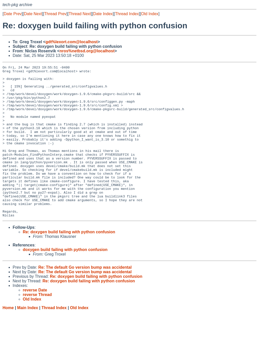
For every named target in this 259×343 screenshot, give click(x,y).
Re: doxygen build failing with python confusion (69, 262)
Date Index (103, 14)
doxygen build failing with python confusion (65, 280)
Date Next (33, 14)
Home (8, 338)
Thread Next (80, 14)
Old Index (149, 14)
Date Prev (12, 14)
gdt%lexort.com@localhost (72, 42)
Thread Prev (55, 14)
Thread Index (127, 14)
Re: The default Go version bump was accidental (85, 297)
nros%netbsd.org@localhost (86, 51)
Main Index (27, 338)
